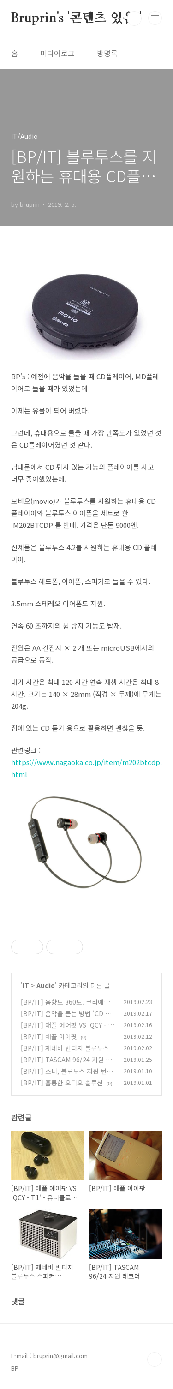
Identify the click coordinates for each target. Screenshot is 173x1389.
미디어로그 (57, 53)
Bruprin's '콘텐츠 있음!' (76, 18)
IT (26, 985)
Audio (45, 985)
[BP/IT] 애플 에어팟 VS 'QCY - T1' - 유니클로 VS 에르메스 (67, 1029)
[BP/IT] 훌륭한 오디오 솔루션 (62, 1082)
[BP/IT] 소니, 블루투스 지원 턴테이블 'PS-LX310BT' (67, 1075)
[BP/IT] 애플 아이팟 (49, 1036)
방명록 (107, 53)
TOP (154, 1359)
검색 (134, 18)
